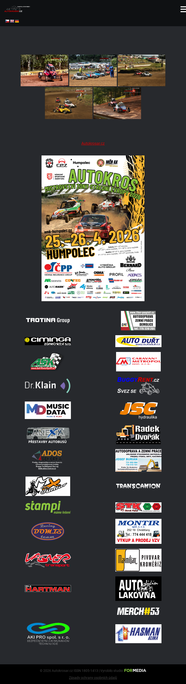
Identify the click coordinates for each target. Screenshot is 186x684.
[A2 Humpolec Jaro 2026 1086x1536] (93, 300)
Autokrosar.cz (93, 143)
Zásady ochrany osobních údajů (93, 678)
